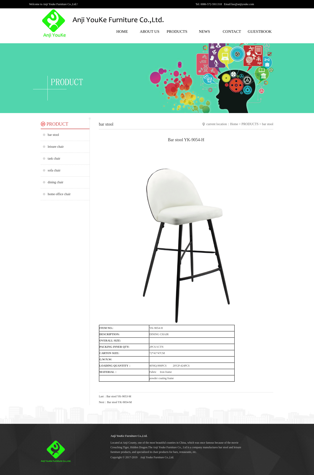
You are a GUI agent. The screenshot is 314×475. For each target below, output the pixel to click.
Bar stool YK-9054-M (119, 402)
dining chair (55, 182)
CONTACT (232, 31)
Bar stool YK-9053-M (119, 396)
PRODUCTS (177, 31)
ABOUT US (149, 31)
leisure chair (56, 146)
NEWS (204, 31)
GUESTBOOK (259, 31)
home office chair (59, 194)
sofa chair (54, 170)
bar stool (53, 135)
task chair (54, 158)
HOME (122, 31)
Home (234, 124)
